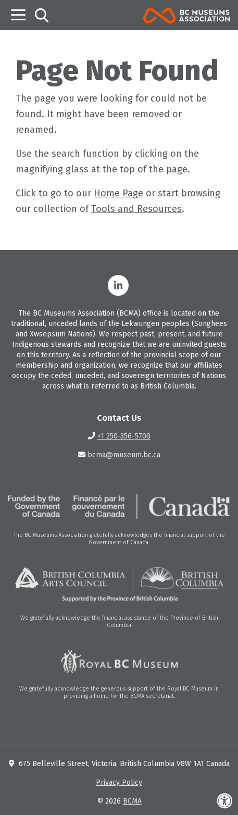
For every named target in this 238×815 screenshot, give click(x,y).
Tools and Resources (136, 209)
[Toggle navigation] (18, 14)
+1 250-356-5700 (124, 436)
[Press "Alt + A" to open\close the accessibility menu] (224, 801)
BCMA (132, 801)
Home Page (118, 193)
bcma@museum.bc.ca (123, 454)
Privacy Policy (119, 782)
